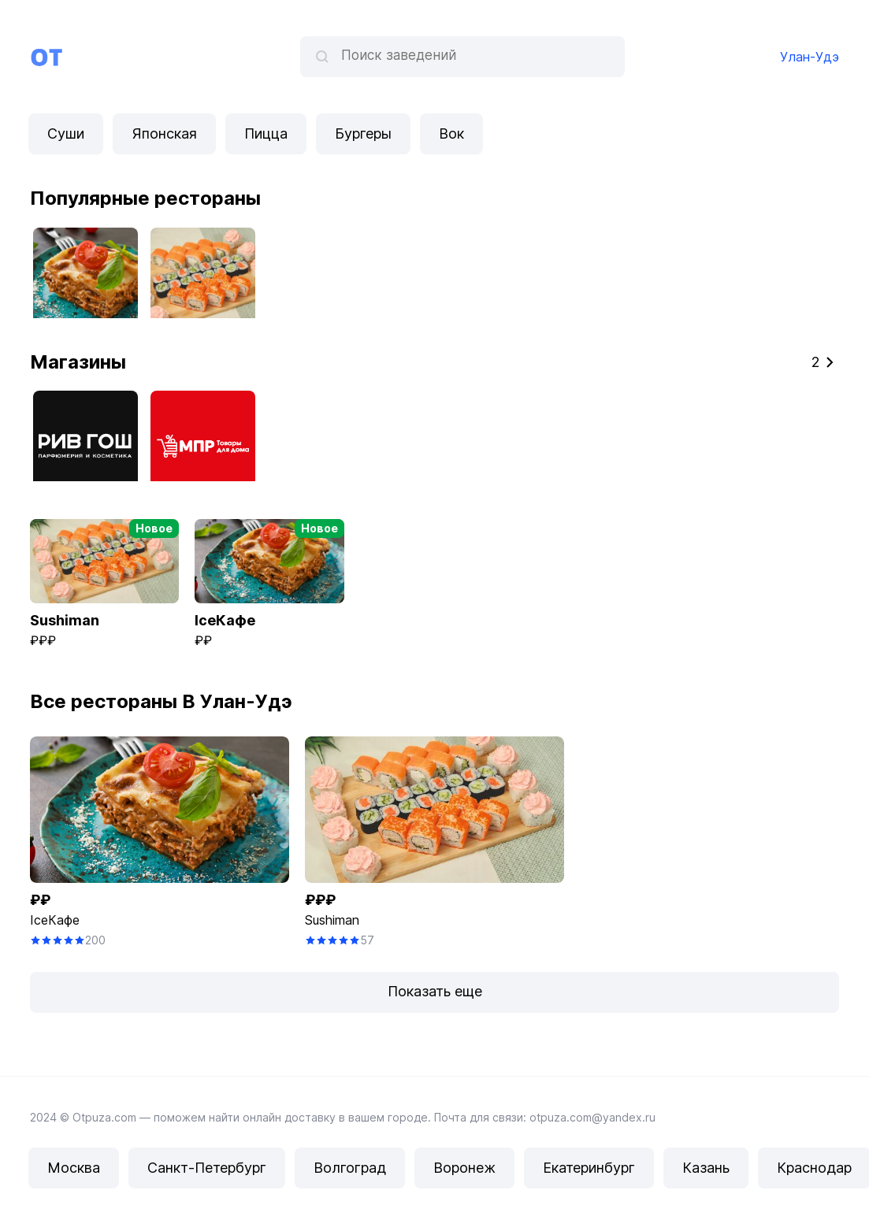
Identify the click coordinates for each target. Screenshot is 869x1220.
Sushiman (332, 920)
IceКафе (55, 920)
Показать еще (435, 991)
